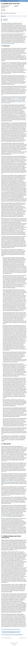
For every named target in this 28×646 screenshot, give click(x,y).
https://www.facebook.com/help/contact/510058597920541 (12, 634)
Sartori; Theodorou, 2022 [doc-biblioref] (17, 99)
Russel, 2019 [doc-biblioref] (20, 158)
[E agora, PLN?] (23, 638)
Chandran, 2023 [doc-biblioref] (7, 495)
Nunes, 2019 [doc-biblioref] (21, 310)
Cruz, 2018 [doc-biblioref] (13, 395)
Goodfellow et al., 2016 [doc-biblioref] (17, 114)
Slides (6, 20)
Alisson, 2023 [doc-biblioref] (8, 528)
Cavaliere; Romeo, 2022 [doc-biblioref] (14, 98)
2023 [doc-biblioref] (24, 595)
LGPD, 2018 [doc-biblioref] (13, 372)
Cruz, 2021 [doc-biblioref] (22, 88)
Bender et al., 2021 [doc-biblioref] (16, 162)
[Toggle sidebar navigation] (2, 1)
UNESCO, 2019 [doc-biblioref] (18, 602)
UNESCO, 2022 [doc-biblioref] (18, 229)
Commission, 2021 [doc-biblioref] (5, 191)
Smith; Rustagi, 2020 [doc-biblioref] (21, 268)
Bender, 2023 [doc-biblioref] (14, 549)
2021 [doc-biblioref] (13, 81)
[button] (21, 1)
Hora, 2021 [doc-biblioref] (8, 81)
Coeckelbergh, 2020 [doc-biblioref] (10, 43)
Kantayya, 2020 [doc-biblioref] (8, 63)
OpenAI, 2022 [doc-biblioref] (11, 122)
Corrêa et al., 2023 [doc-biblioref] (10, 221)
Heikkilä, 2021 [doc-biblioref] (8, 129)
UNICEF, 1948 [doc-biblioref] (6, 240)
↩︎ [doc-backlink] (22, 634)
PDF (15, 13)
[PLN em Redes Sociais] (6, 638)
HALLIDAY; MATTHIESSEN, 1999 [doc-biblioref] (10, 481)
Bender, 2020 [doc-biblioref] (4, 461)
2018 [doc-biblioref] (13, 89)
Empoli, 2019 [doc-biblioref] (8, 102)
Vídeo (4, 20)
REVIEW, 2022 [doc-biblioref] (22, 298)
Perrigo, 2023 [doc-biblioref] (4, 516)
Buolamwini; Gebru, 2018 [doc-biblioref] (6, 73)
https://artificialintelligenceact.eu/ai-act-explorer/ (11, 629)
